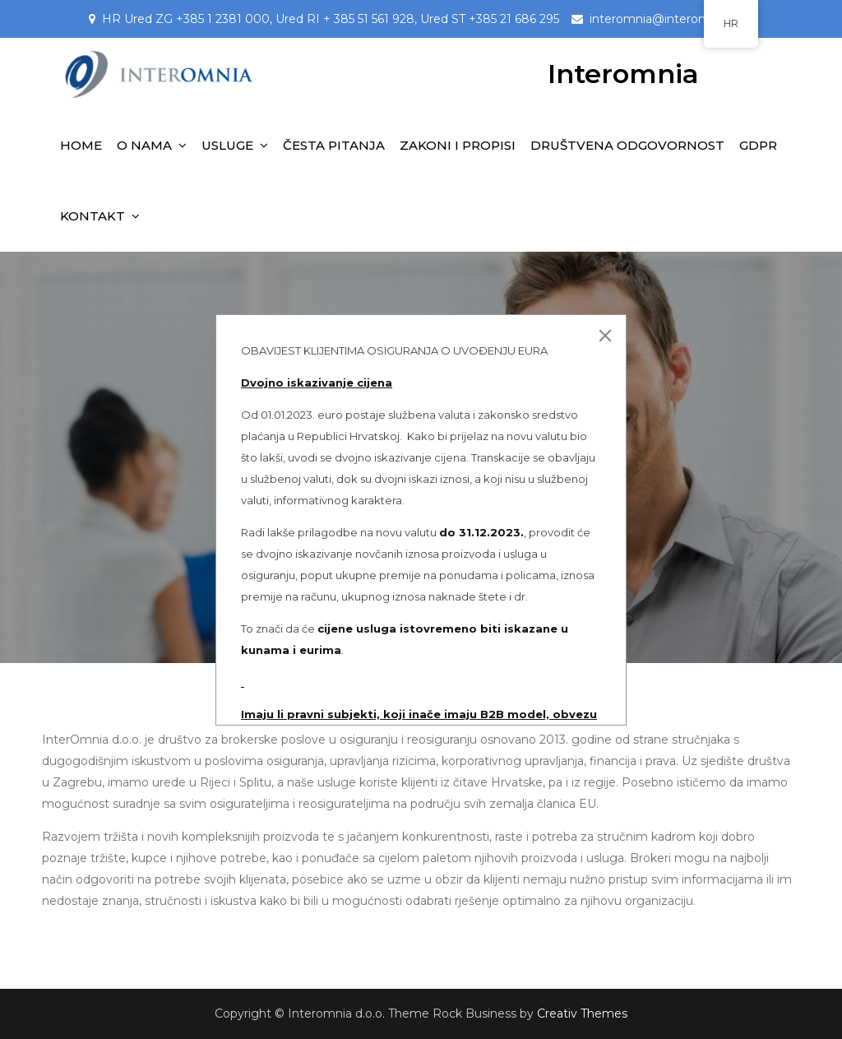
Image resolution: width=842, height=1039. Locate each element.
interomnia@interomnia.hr (665, 19)
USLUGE (227, 145)
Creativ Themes (582, 1013)
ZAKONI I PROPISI (458, 145)
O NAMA (144, 145)
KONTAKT (92, 216)
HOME (81, 145)
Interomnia (623, 74)
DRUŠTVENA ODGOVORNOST (627, 145)
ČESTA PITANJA (334, 145)
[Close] (605, 335)
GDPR (758, 145)
